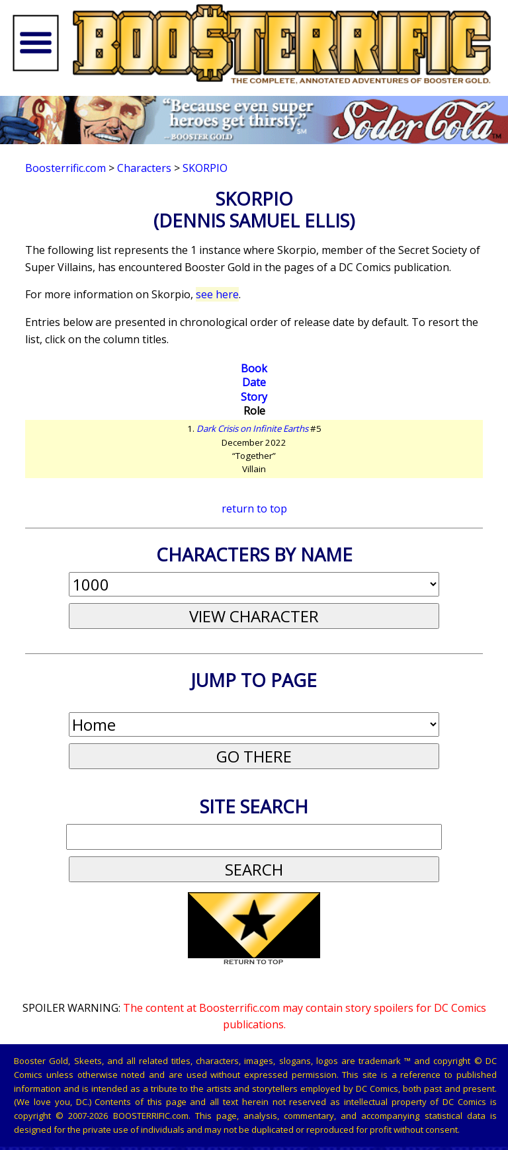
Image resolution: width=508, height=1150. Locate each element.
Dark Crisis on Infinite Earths (252, 428)
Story (254, 397)
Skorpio (205, 168)
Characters (144, 168)
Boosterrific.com (65, 168)
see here (217, 294)
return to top (254, 508)
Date (254, 382)
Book (254, 368)
